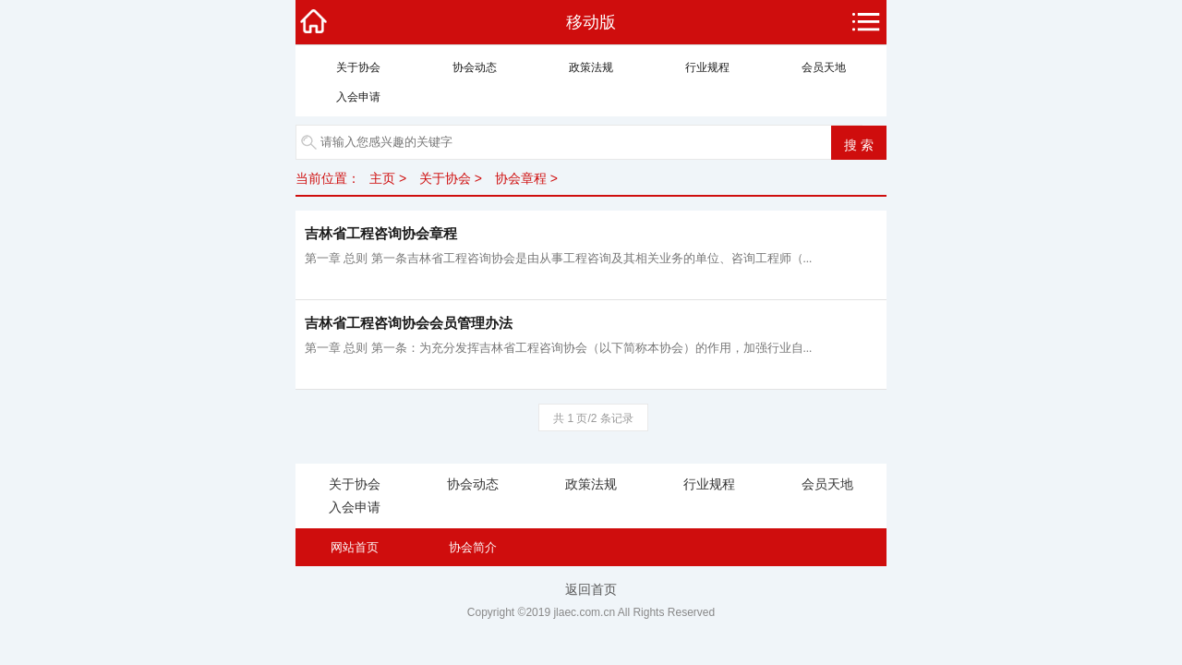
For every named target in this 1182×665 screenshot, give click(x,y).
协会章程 (521, 178)
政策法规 (591, 67)
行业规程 (707, 67)
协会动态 (474, 67)
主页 (382, 178)
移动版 (591, 22)
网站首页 (355, 547)
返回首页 (591, 589)
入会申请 (358, 97)
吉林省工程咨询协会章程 (381, 233)
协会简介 (473, 547)
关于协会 (358, 67)
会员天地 (824, 67)
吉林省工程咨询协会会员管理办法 (409, 323)
